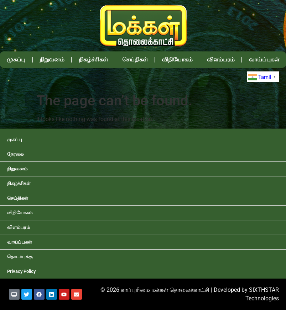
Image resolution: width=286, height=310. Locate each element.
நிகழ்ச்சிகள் (93, 59)
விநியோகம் (177, 59)
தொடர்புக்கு (19, 256)
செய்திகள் (135, 59)
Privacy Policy (21, 271)
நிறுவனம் (52, 59)
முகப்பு (16, 59)
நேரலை (15, 154)
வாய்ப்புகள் (19, 242)
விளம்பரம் (221, 59)
